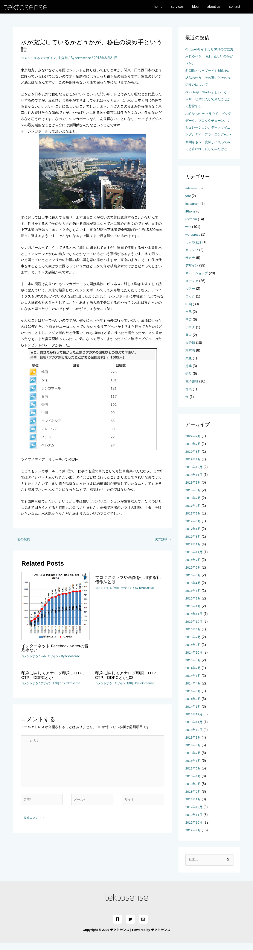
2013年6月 (193, 767)
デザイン (51, 58)
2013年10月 (194, 736)
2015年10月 (194, 628)
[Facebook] (118, 926)
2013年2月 (193, 798)
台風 (188, 318)
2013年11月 (194, 729)
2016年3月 (193, 597)
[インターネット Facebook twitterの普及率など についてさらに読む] (55, 606)
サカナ (190, 264)
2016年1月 (193, 613)
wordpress (193, 241)
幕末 (188, 342)
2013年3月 (193, 790)
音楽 (188, 396)
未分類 (65, 58)
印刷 (58, 683)
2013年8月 (193, 752)
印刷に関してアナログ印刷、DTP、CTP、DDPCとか (49, 675)
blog (200, 6)
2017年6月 (193, 528)
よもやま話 (194, 249)
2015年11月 (194, 620)
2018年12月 (194, 474)
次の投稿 (163, 539)
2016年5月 (193, 582)
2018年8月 (193, 497)
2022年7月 (193, 443)
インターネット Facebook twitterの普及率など (54, 648)
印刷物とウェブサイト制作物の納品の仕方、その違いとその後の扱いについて (209, 77)
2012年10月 (194, 829)
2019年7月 (193, 450)
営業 (188, 326)
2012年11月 (194, 821)
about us (216, 6)
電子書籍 (192, 388)
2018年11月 (194, 481)
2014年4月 (193, 690)
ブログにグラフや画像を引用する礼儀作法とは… (127, 579)
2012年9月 (193, 837)
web (44, 656)
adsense (191, 195)
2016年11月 (194, 559)
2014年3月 (193, 698)
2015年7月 (193, 644)
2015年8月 (193, 636)
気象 (188, 365)
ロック (190, 303)
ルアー (190, 295)
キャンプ (192, 257)
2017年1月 (193, 551)
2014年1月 (193, 713)
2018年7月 (193, 505)
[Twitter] (130, 926)
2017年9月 (193, 512)
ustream (191, 226)
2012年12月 (194, 814)
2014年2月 (193, 705)
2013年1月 (193, 806)
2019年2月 (193, 466)
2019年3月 (193, 458)
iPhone (190, 218)
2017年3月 (193, 543)
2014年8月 (193, 667)
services (183, 6)
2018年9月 (193, 489)
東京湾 (190, 357)
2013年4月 (193, 783)
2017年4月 (193, 535)
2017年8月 (193, 520)
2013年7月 (193, 760)
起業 (188, 373)
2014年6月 (193, 682)
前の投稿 (22, 539)
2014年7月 (193, 675)
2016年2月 (193, 605)
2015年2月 (193, 651)
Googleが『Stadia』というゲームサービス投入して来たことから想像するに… (209, 99)
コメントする (31, 58)
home (166, 6)
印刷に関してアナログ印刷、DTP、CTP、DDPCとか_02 (123, 675)
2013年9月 (193, 744)
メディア (192, 288)
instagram (192, 210)
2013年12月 (194, 721)
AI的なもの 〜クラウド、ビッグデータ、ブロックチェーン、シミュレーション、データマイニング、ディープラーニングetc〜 (209, 127)
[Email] (142, 926)
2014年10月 (194, 659)
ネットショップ (197, 280)
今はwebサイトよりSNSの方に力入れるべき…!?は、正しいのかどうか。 (209, 56)
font (188, 203)
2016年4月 (193, 590)
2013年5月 (193, 775)
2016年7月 (193, 566)
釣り (188, 380)
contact (235, 6)
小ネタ (190, 334)
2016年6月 (193, 574)
